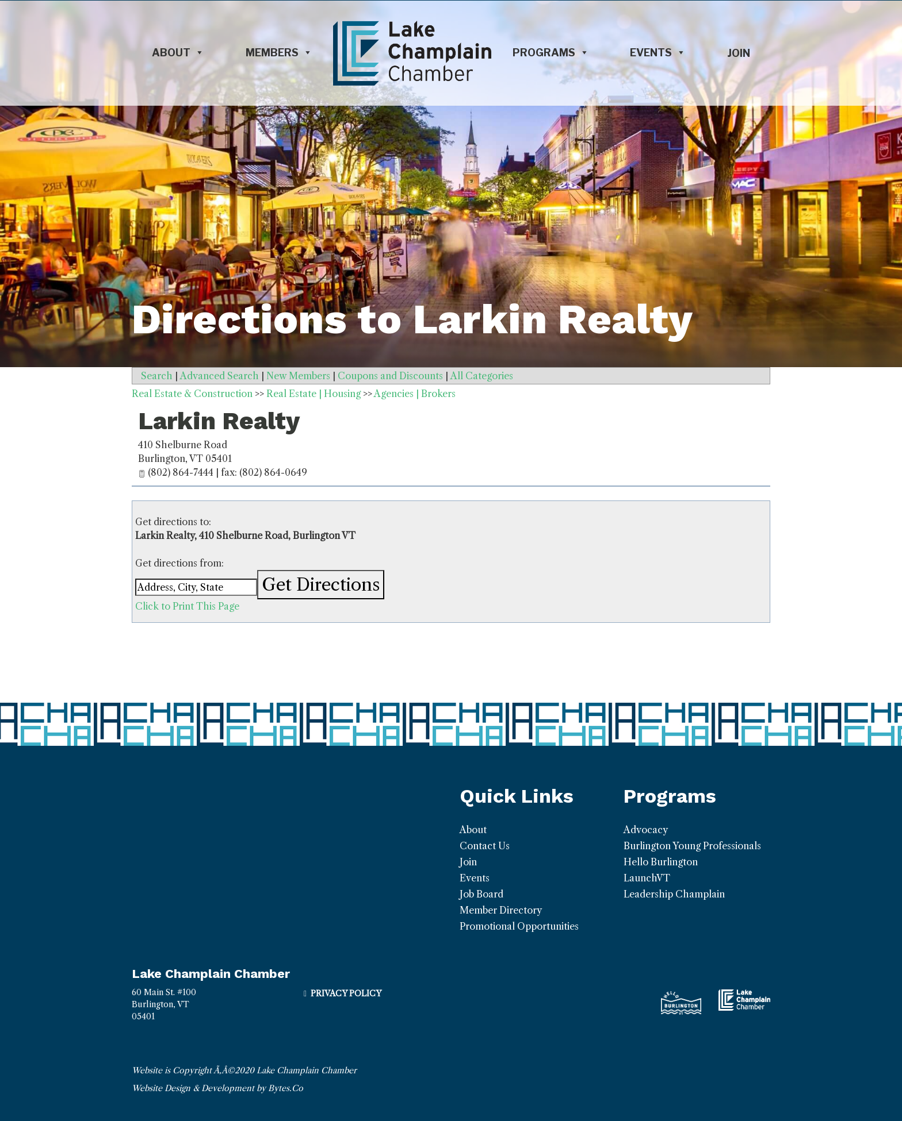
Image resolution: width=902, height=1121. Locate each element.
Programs (551, 53)
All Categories (481, 376)
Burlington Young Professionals (692, 846)
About (178, 53)
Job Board (481, 894)
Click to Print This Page (187, 606)
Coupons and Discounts (390, 376)
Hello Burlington (661, 862)
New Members (298, 376)
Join (738, 53)
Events (658, 53)
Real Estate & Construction (192, 393)
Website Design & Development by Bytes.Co (217, 1088)
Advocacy (646, 829)
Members (279, 53)
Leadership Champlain (674, 894)
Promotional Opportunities (519, 926)
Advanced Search (219, 376)
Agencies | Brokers (415, 393)
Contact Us (485, 846)
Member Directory (501, 910)
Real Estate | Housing (313, 393)
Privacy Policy (346, 993)
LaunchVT (647, 878)
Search (157, 376)
